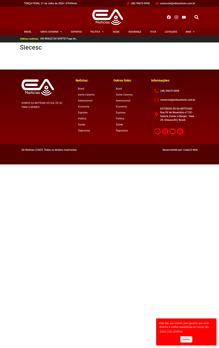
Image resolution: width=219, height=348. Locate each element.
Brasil (28, 32)
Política (97, 31)
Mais (190, 31)
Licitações (171, 32)
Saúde (116, 32)
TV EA (153, 32)
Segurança (134, 32)
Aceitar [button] (186, 339)
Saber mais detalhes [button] (171, 331)
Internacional (85, 100)
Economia (83, 106)
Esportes (76, 32)
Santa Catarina (51, 31)
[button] (196, 17)
